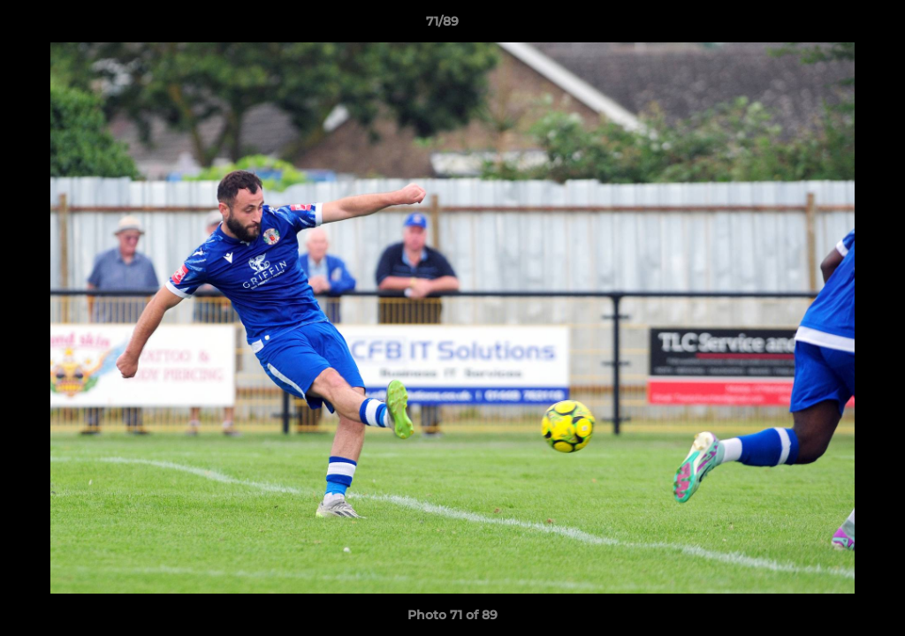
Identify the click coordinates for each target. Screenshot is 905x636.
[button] (830, 26)
